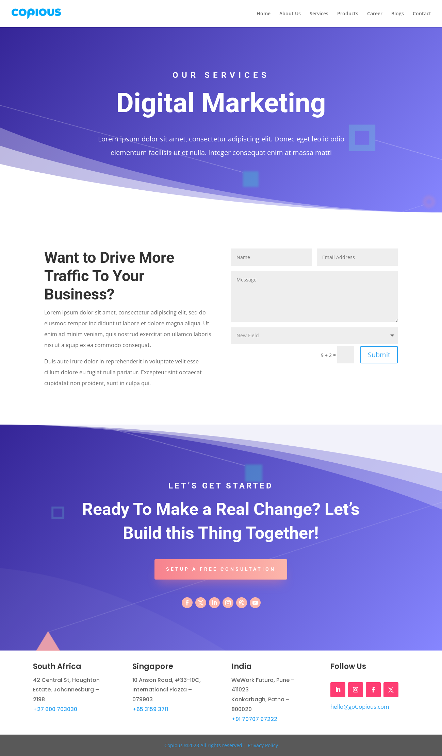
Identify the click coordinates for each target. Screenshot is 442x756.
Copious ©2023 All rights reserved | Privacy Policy (221, 745)
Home (264, 14)
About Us (290, 14)
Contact (422, 14)
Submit (379, 354)
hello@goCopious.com (359, 706)
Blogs (397, 14)
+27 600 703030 (55, 709)
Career (374, 14)
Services (319, 14)
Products (347, 14)
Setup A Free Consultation (221, 569)
